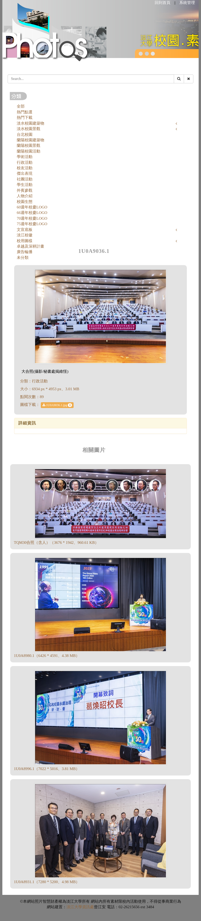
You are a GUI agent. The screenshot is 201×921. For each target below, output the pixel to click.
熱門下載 (24, 117)
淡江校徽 (24, 235)
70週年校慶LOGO (32, 218)
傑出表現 (24, 173)
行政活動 (24, 162)
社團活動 (24, 179)
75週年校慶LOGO (32, 224)
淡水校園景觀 (28, 129)
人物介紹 (24, 196)
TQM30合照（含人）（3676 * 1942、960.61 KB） (56, 542)
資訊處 (88, 907)
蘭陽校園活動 (28, 151)
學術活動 (24, 157)
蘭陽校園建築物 (30, 140)
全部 (21, 106)
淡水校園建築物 (30, 123)
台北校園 (24, 134)
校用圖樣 (24, 241)
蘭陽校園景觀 (28, 145)
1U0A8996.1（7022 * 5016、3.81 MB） (47, 769)
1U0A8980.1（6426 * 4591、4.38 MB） (47, 656)
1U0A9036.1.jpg (57, 405)
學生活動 (24, 185)
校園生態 (24, 202)
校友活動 (24, 168)
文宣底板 (24, 230)
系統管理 (187, 3)
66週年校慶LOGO (32, 213)
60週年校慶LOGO (32, 207)
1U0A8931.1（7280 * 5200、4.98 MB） (47, 882)
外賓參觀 (24, 190)
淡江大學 (74, 907)
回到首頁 (162, 3)
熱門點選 (24, 112)
